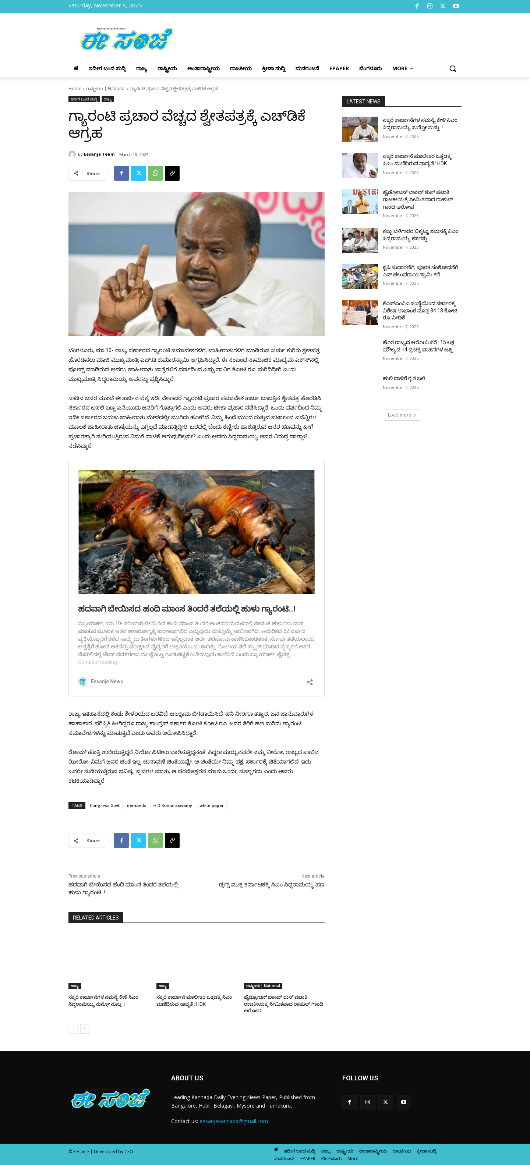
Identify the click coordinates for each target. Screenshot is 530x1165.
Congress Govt (105, 805)
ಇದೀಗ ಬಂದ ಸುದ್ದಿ (84, 99)
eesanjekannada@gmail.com (233, 1121)
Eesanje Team (99, 154)
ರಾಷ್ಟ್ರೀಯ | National (106, 88)
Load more (402, 415)
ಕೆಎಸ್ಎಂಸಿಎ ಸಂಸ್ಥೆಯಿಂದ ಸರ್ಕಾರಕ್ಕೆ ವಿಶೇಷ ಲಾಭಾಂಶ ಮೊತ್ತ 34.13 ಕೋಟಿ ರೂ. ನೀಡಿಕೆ (420, 310)
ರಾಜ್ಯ (108, 99)
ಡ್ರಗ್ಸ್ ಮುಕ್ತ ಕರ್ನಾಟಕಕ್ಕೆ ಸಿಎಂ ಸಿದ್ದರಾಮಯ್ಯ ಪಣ (272, 884)
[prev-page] (73, 1028)
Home (74, 88)
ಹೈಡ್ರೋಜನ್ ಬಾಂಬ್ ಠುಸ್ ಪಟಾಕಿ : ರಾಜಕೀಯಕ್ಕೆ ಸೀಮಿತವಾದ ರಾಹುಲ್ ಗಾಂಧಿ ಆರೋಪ (282, 1003)
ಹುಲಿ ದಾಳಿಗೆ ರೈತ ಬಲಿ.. (405, 378)
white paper (211, 805)
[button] (453, 68)
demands (136, 805)
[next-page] (84, 1028)
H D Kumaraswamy (172, 805)
